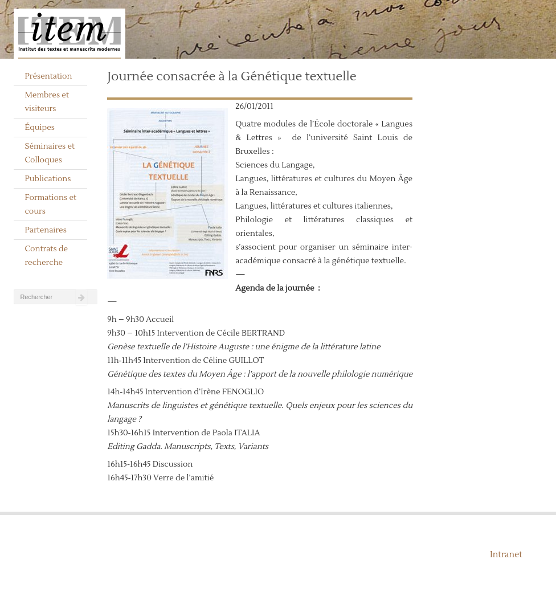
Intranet (506, 554)
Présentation (48, 76)
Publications (47, 179)
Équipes (39, 128)
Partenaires (45, 230)
